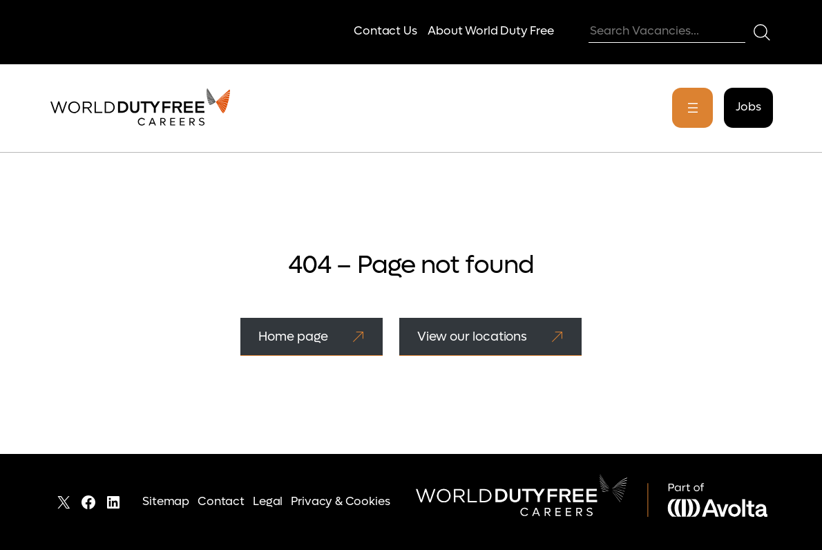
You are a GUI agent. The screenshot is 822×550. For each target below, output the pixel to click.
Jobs (748, 107)
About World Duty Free (490, 31)
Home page (292, 336)
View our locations (472, 336)
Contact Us (385, 31)
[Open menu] (692, 108)
